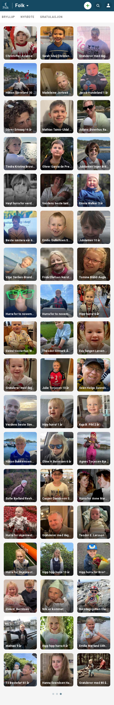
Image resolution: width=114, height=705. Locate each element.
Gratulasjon (51, 17)
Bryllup (8, 17)
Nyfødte (27, 17)
